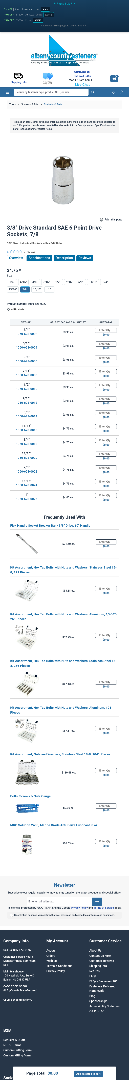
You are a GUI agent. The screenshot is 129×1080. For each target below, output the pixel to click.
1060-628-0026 (26, 499)
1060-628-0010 (26, 389)
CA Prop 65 (96, 1011)
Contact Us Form (100, 955)
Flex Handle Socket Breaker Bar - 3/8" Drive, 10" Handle (50, 525)
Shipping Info (98, 966)
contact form (23, 999)
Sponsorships (98, 1001)
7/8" (25, 289)
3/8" (34, 282)
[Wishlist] (114, 92)
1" (49, 289)
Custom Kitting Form (17, 1055)
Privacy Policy (79, 907)
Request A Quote (14, 1040)
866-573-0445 (82, 76)
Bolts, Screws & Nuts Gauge (30, 796)
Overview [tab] (16, 258)
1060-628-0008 (26, 375)
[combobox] (51, 92)
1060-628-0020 (26, 457)
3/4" (105, 282)
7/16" (46, 282)
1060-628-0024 (26, 485)
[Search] (92, 92)
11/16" (93, 282)
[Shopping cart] (114, 78)
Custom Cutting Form (17, 1050)
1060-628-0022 (26, 471)
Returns (94, 971)
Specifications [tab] (39, 258)
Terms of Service (104, 907)
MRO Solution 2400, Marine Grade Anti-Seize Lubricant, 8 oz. (54, 825)
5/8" (80, 282)
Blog (92, 996)
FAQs (92, 976)
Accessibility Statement (105, 1006)
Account (51, 950)
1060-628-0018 (26, 444)
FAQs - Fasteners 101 (103, 981)
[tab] (64, 258)
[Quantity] (106, 330)
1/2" (57, 282)
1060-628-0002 (26, 334)
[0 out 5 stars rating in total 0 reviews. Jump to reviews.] (21, 251)
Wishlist (51, 961)
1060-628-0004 (26, 347)
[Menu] (7, 92)
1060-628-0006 (26, 361)
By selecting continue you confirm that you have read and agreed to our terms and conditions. (64, 915)
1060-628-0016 (26, 430)
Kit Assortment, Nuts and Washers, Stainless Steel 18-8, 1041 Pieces (60, 754)
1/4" (11, 282)
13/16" (13, 289)
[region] (64, 179)
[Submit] (97, 901)
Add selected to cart (88, 1073)
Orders (50, 955)
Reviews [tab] (85, 258)
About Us (95, 950)
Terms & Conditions (59, 966)
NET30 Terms (12, 1045)
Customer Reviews (101, 961)
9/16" (69, 282)
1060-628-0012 (26, 402)
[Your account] (122, 92)
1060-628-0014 (26, 416)
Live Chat (82, 85)
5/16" (23, 282)
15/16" (37, 289)
